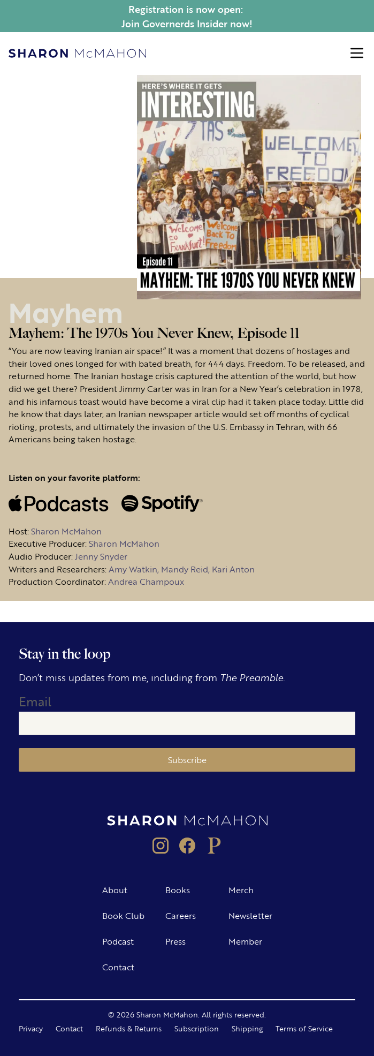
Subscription (196, 1028)
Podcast (118, 941)
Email (35, 701)
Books (177, 889)
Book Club (123, 915)
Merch (241, 889)
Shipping (247, 1028)
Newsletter (250, 915)
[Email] (187, 723)
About (114, 889)
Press (175, 941)
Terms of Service (304, 1028)
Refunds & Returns (129, 1028)
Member (245, 941)
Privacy (31, 1028)
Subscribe (187, 759)
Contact (118, 966)
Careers (180, 915)
